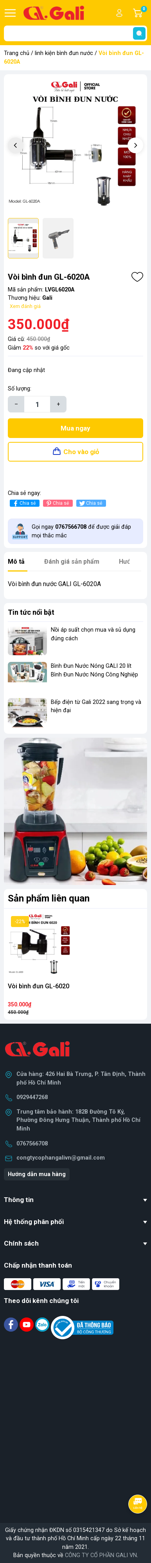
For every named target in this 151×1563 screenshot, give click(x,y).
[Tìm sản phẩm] (75, 33)
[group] (75, 146)
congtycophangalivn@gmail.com (60, 1157)
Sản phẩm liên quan (49, 898)
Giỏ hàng (143, 13)
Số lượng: (19, 388)
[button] (135, 145)
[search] (139, 33)
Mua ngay (75, 428)
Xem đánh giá (25, 306)
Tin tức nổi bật (31, 612)
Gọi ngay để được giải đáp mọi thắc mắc (81, 531)
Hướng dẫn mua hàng (37, 1174)
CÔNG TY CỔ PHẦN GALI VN (101, 1555)
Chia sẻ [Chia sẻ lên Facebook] (24, 503)
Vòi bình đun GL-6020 (38, 986)
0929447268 (32, 1097)
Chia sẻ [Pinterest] (57, 503)
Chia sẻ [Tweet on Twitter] (90, 503)
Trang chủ (16, 53)
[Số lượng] (37, 404)
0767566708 (32, 1143)
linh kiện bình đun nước (64, 53)
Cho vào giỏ (81, 452)
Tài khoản (119, 13)
